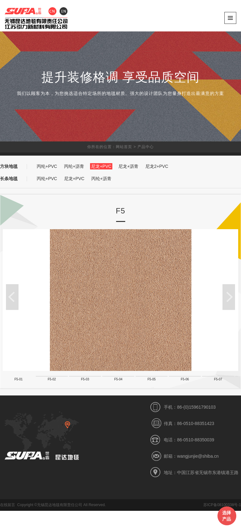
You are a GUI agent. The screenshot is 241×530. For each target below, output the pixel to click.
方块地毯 (9, 166)
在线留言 (7, 524)
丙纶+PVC (47, 166)
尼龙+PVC (101, 166)
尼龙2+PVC (156, 166)
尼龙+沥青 (128, 166)
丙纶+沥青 (74, 166)
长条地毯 (9, 178)
